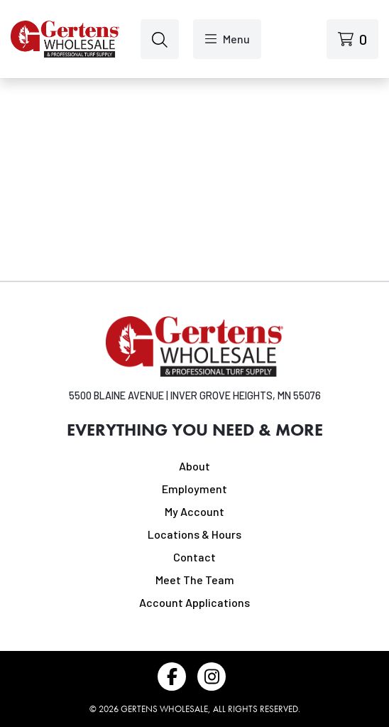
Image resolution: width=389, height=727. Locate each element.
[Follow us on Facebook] (172, 676)
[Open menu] (227, 39)
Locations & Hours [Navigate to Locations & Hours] (194, 534)
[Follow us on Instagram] (211, 676)
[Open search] (160, 39)
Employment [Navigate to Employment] (194, 488)
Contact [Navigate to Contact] (194, 557)
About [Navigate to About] (194, 466)
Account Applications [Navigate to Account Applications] (194, 602)
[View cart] (352, 39)
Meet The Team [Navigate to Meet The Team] (194, 579)
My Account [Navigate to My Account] (194, 511)
